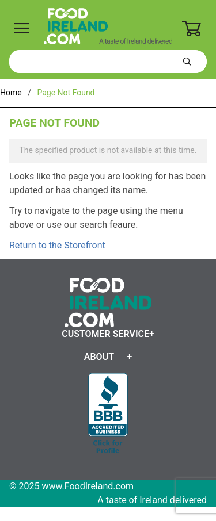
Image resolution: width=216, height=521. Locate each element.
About (99, 356)
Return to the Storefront (57, 245)
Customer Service (105, 333)
